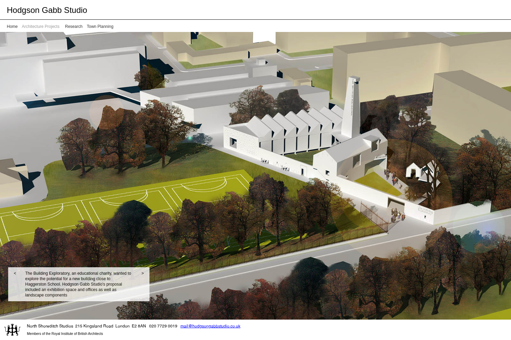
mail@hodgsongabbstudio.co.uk (210, 325)
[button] (15, 284)
